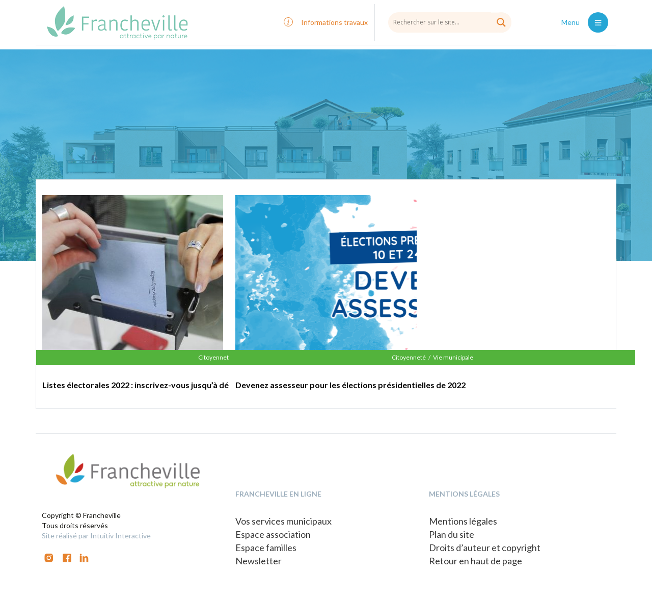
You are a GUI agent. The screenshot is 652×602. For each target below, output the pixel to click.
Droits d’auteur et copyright (484, 547)
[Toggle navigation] (598, 22)
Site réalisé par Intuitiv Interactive (96, 535)
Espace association (273, 534)
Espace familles (265, 547)
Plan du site (451, 534)
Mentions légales (463, 521)
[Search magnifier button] (501, 22)
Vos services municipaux (283, 521)
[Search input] (449, 22)
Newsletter (258, 560)
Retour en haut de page (475, 560)
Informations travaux (334, 22)
